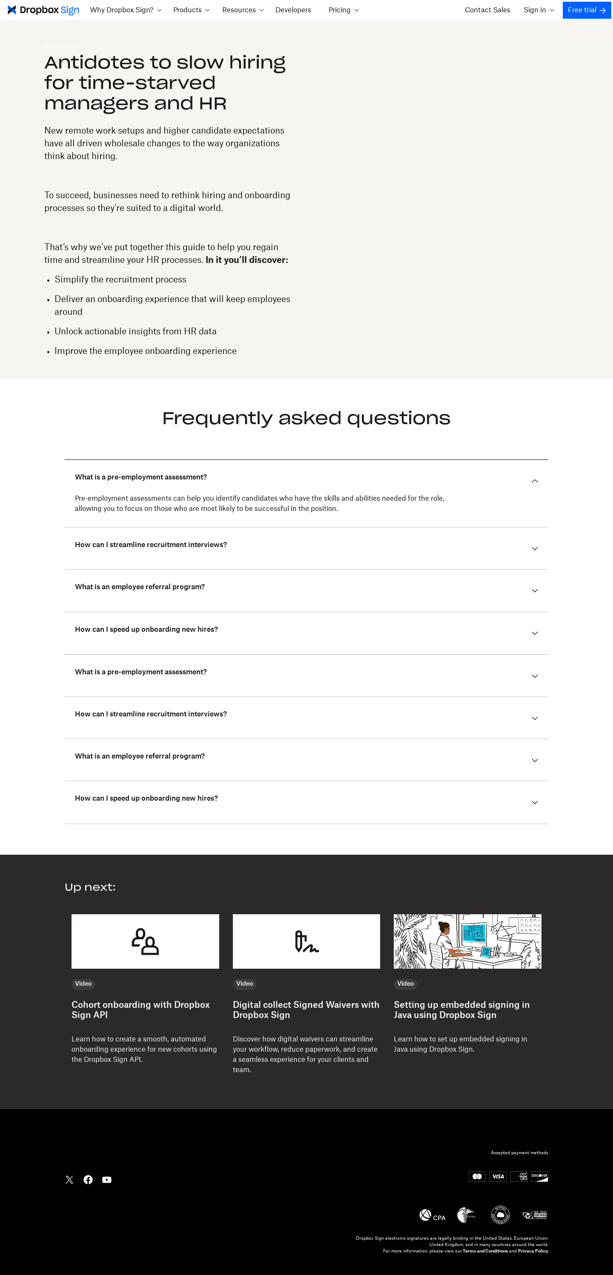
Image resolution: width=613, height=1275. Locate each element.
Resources (61, 46)
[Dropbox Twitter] (69, 1179)
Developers (293, 10)
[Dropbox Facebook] (88, 1179)
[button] (306, 675)
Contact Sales (487, 10)
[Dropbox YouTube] (107, 1179)
